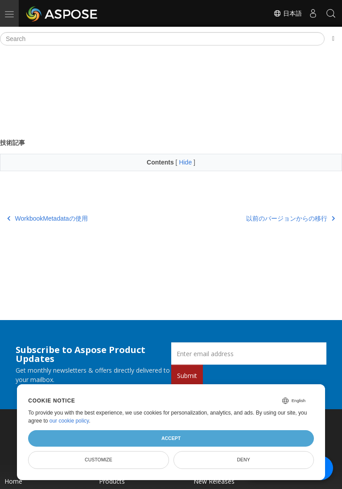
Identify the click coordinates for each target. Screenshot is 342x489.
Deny (243, 459)
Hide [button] (186, 162)
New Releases (214, 481)
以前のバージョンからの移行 (290, 218)
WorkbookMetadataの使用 (47, 218)
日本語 (287, 13)
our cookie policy (69, 421)
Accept (171, 438)
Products (112, 481)
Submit (187, 375)
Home (13, 481)
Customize (98, 459)
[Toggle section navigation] (333, 38)
